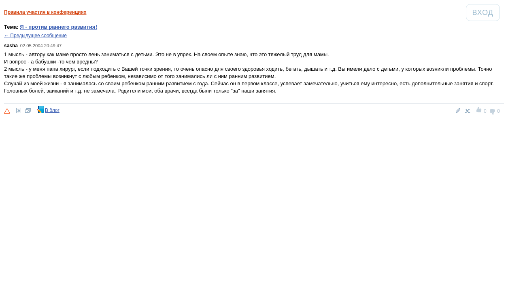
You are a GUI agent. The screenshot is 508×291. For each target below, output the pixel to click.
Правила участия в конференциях (45, 12)
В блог (52, 110)
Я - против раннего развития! (58, 27)
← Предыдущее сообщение (35, 35)
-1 (493, 111)
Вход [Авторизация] (486, 12)
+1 (479, 111)
